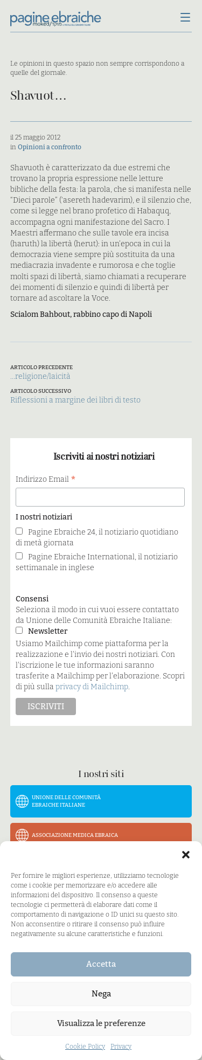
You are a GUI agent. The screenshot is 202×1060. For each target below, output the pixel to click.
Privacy (120, 1046)
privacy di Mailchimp (91, 686)
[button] (185, 854)
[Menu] (185, 18)
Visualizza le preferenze (101, 1023)
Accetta (101, 964)
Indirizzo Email (46, 480)
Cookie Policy (85, 1046)
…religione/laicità (40, 376)
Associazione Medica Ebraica (75, 835)
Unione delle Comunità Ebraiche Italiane (66, 801)
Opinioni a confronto (49, 147)
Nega (101, 994)
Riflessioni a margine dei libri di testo (75, 400)
